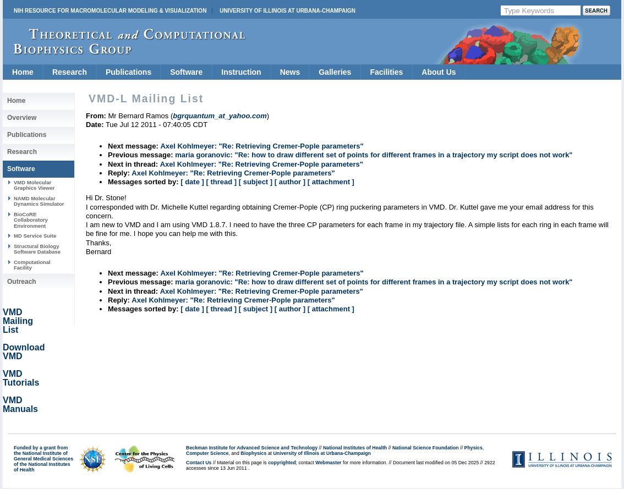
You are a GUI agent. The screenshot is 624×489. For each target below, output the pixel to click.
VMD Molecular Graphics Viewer (34, 185)
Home (23, 72)
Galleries (335, 72)
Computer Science (207, 453)
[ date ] (192, 182)
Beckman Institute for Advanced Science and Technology (252, 447)
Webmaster (328, 462)
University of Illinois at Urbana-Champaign (287, 11)
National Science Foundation (425, 447)
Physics (473, 447)
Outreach (21, 281)
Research (69, 72)
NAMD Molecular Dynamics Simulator (39, 201)
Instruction (241, 72)
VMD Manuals (20, 404)
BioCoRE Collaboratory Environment (31, 220)
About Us (439, 72)
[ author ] (290, 182)
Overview (21, 118)
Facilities (386, 72)
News (290, 72)
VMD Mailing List (18, 320)
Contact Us (198, 462)
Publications (128, 72)
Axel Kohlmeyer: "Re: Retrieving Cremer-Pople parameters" (261, 146)
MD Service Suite (35, 236)
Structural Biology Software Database (37, 249)
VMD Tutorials (21, 378)
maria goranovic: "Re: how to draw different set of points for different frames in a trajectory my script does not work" (373, 155)
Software (186, 72)
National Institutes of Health (355, 447)
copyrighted (281, 462)
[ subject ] (255, 182)
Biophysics (253, 453)
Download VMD (24, 352)
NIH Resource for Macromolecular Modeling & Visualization (110, 11)
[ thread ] (221, 182)
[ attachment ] (331, 182)
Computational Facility (32, 265)
